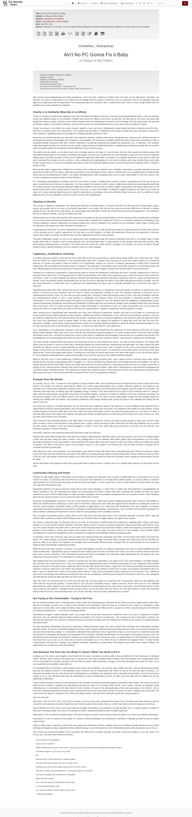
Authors (88, 813)
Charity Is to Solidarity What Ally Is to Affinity (55, 75)
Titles (81, 813)
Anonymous (49, 19)
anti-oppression (49, 21)
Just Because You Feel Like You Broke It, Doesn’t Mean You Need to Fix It (66, 89)
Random (64, 813)
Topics (95, 813)
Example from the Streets (49, 82)
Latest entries (105, 813)
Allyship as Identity (46, 77)
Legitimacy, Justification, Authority (52, 80)
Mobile (114, 813)
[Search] (168, 3)
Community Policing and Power (51, 84)
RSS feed (73, 813)
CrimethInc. (59, 19)
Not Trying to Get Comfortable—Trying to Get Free (58, 86)
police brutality (63, 21)
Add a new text (125, 813)
